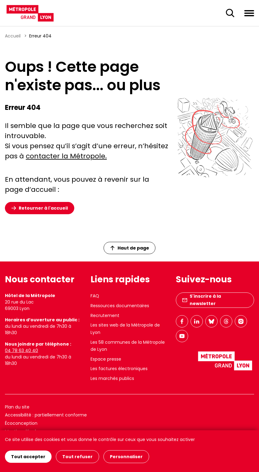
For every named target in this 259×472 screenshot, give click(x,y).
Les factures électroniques (119, 369)
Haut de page (129, 248)
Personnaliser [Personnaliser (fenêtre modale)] (126, 457)
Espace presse (106, 359)
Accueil (13, 36)
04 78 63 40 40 (21, 350)
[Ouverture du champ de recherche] (230, 13)
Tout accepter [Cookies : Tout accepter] (28, 457)
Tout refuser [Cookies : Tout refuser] (77, 457)
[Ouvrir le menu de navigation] (249, 13)
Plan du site (17, 407)
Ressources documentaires (120, 306)
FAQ (95, 296)
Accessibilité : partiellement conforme (46, 415)
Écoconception (21, 423)
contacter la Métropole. (66, 156)
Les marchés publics (112, 378)
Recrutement (105, 315)
